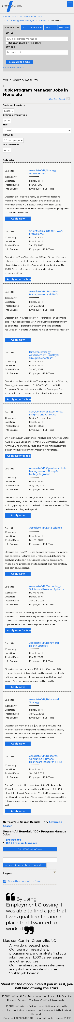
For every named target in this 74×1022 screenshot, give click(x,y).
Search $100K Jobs (19, 62)
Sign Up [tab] (50, 27)
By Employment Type (15, 115)
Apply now (18, 218)
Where (10, 46)
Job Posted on (11, 144)
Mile (5, 124)
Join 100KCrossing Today (30, 849)
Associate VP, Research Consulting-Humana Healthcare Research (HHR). (46, 758)
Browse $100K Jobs (31, 16)
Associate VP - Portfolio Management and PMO (43, 293)
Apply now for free (19, 279)
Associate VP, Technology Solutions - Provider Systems (46, 588)
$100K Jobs (9, 16)
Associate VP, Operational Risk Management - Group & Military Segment (47, 471)
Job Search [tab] (12, 27)
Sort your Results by (14, 105)
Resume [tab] (64, 27)
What (9, 33)
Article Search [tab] (32, 27)
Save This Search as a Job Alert (24, 865)
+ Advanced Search (13, 67)
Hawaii (43, 20)
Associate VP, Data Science (45, 527)
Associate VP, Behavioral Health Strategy (44, 644)
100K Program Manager (21, 843)
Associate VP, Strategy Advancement (42, 172)
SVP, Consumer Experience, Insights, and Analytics (46, 413)
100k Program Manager (21, 20)
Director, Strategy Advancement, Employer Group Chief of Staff (44, 355)
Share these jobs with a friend (24, 880)
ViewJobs (8, 135)
